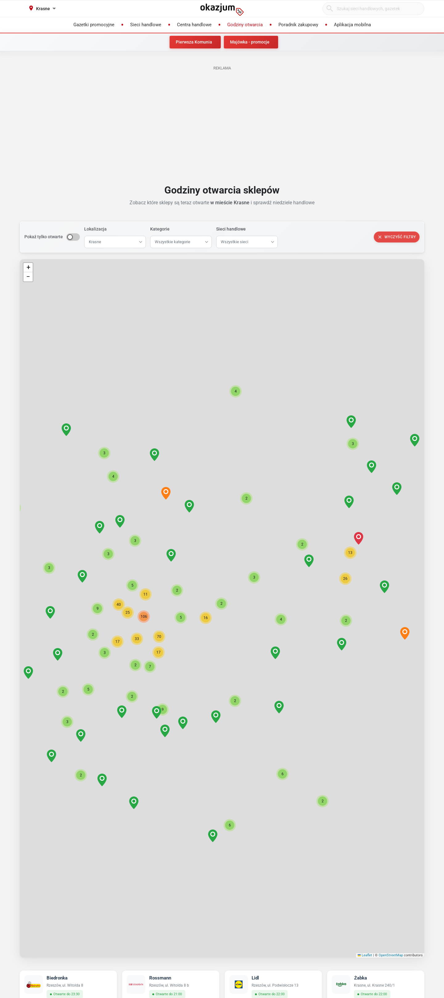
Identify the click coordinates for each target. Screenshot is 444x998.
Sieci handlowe (231, 229)
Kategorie (160, 229)
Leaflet (365, 955)
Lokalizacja (95, 229)
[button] (221, 603)
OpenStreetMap (391, 955)
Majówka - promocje (249, 42)
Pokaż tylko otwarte (43, 236)
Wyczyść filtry (396, 237)
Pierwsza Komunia (194, 42)
